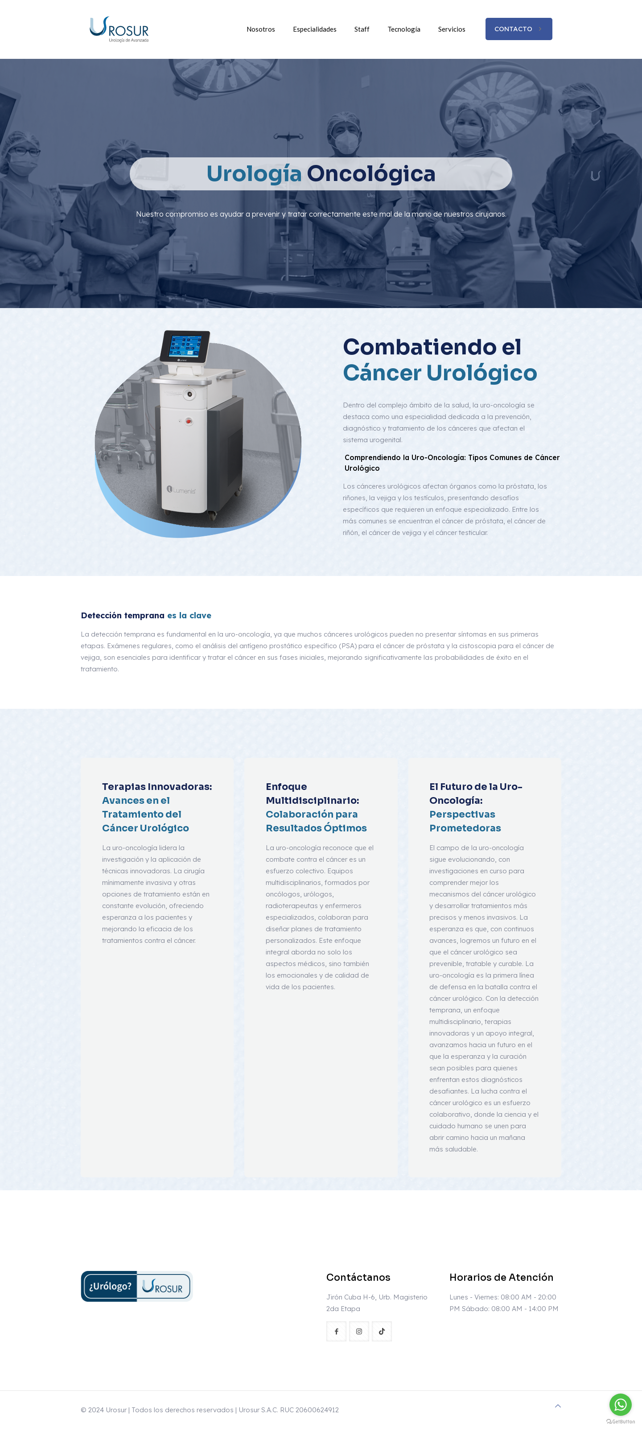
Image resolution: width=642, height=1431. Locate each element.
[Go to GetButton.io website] (620, 1422)
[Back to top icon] (558, 1406)
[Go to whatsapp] (620, 1405)
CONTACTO (518, 29)
